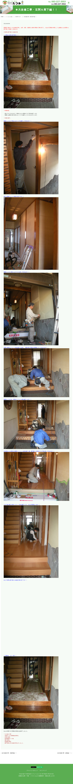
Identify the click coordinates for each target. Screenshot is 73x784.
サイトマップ (43, 770)
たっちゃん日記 (9, 16)
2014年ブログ (18, 16)
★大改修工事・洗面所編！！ (9, 753)
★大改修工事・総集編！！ (64, 753)
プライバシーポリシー (32, 770)
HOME (2, 16)
